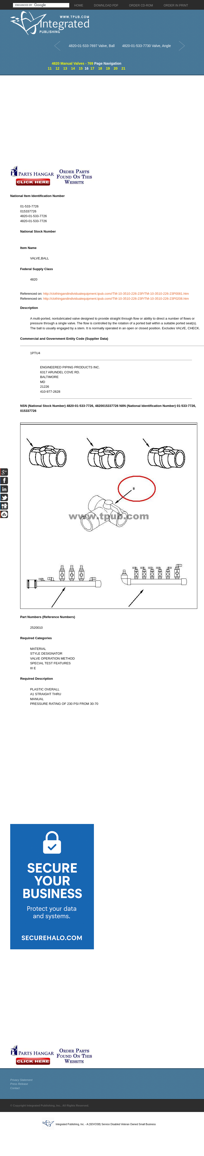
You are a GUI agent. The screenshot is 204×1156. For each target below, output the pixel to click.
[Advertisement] (47, 120)
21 (124, 68)
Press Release (19, 1083)
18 (100, 68)
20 (116, 68)
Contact (15, 1088)
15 (81, 68)
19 (108, 68)
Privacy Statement (21, 1079)
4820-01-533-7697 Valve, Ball (92, 46)
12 (58, 68)
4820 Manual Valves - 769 (72, 63)
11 (50, 68)
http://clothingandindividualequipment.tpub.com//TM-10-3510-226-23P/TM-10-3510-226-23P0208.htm (116, 298)
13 (65, 68)
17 (92, 68)
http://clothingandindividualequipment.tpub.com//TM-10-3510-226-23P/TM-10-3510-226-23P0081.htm (116, 293)
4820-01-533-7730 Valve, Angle (146, 46)
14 (73, 68)
